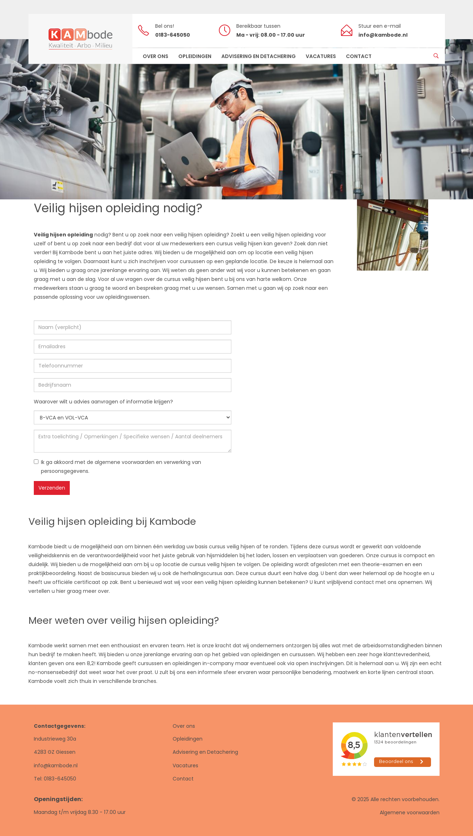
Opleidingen (188, 738)
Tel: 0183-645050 (55, 778)
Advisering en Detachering (205, 752)
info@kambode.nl (56, 765)
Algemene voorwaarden (410, 812)
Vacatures (185, 765)
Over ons (184, 726)
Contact (183, 778)
